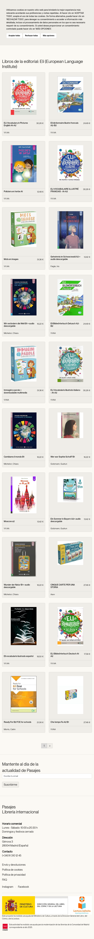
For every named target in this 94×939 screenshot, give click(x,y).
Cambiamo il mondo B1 (14, 457)
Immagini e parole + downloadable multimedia (15, 391)
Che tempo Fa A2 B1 (60, 722)
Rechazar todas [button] (31, 36)
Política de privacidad (13, 874)
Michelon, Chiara (11, 333)
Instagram (7, 886)
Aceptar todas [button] (14, 36)
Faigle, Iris (55, 266)
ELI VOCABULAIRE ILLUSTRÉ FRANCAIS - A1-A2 (65, 190)
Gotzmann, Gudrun (59, 464)
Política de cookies (12, 869)
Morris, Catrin (9, 729)
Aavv (53, 594)
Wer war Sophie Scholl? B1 (63, 457)
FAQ (4, 879)
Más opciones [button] (48, 36)
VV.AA (6, 132)
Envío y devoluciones (13, 864)
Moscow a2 (9, 521)
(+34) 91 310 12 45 (11, 855)
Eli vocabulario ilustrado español (18, 656)
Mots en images (11, 259)
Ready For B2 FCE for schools (17, 722)
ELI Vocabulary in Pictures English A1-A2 (16, 124)
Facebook (23, 886)
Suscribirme (10, 784)
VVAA (53, 333)
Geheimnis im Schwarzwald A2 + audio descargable (65, 257)
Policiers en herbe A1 (13, 191)
